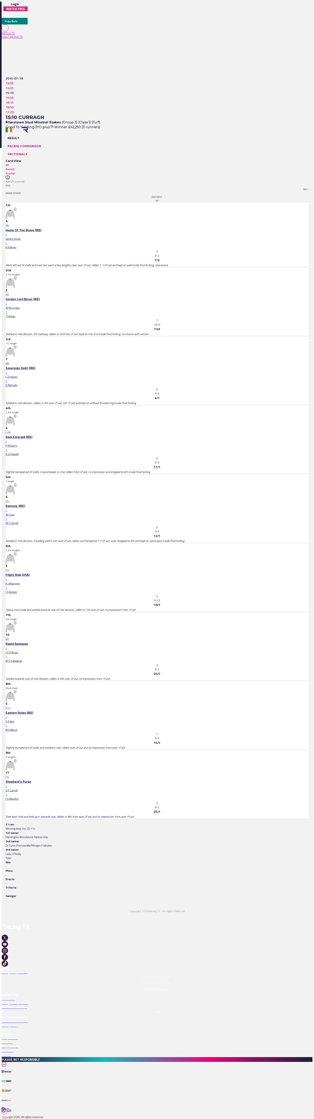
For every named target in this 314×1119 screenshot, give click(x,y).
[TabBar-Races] (6, 1114)
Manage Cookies (13, 1030)
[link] (15, 33)
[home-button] (6, 14)
